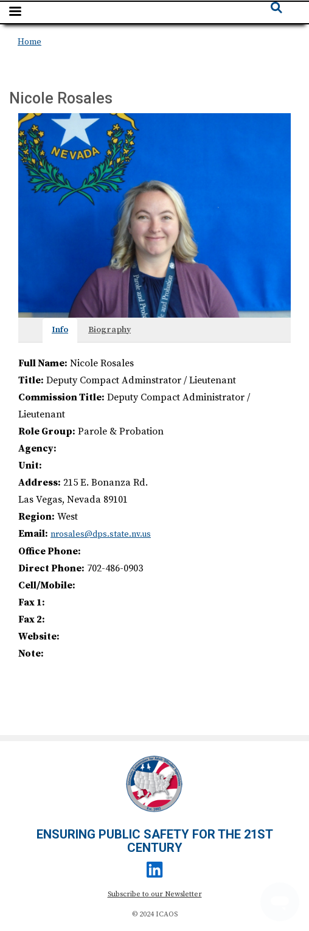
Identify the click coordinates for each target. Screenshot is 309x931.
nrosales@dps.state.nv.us (100, 534)
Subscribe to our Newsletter (155, 894)
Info (60, 329)
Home (29, 42)
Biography (109, 329)
